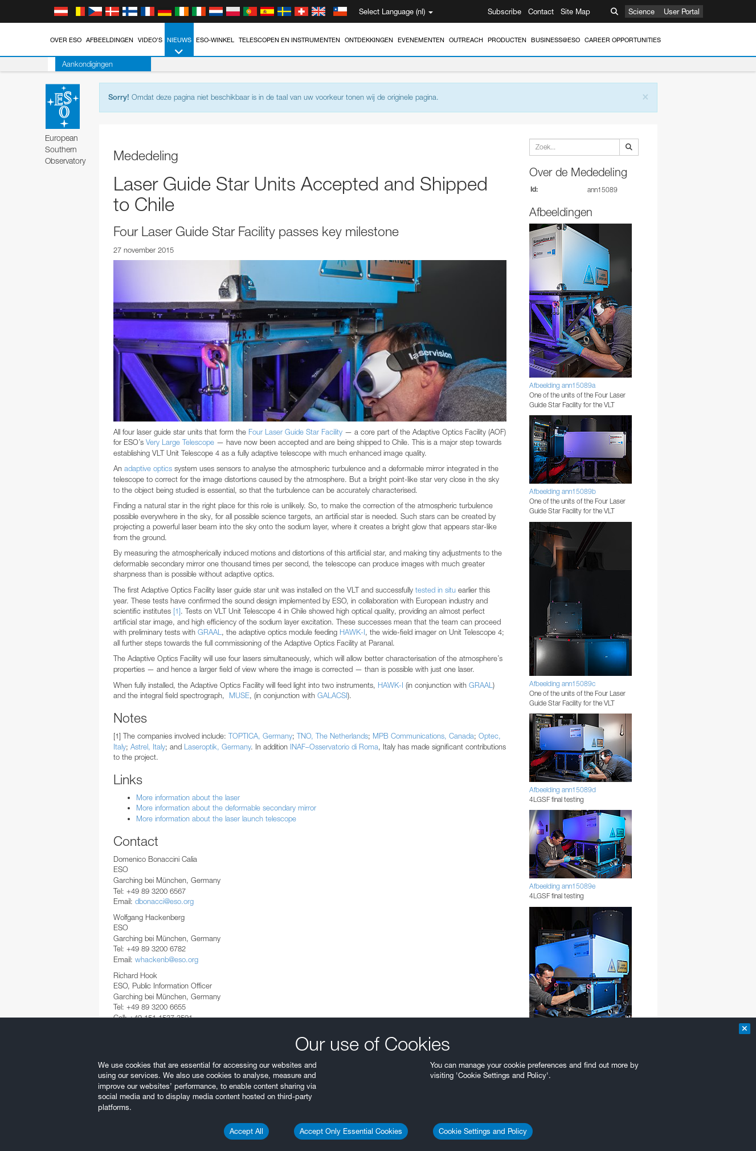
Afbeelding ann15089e (562, 886)
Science (641, 11)
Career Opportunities (623, 40)
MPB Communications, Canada (423, 735)
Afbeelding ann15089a (562, 385)
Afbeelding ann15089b (562, 491)
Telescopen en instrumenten (289, 40)
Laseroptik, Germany (217, 746)
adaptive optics (149, 468)
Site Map (575, 11)
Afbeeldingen (109, 40)
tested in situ (435, 589)
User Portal (682, 11)
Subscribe (504, 11)
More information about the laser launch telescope (216, 818)
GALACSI (332, 695)
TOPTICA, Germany (260, 735)
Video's (150, 40)
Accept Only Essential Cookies (351, 1131)
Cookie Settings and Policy (483, 1131)
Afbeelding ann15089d (562, 789)
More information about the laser (188, 797)
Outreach (466, 40)
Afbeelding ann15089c (562, 683)
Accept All (246, 1131)
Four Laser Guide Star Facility (295, 431)
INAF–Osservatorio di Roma (334, 746)
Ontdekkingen (369, 40)
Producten (507, 40)
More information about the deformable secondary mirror (226, 807)
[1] (177, 610)
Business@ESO (555, 40)
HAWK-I (352, 632)
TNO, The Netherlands (332, 735)
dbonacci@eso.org (164, 901)
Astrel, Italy (147, 746)
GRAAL (210, 632)
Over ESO (65, 40)
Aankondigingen (80, 63)
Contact (541, 11)
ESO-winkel (215, 40)
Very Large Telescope (180, 442)
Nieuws (179, 46)
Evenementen (421, 40)
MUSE (239, 695)
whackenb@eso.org (166, 959)
